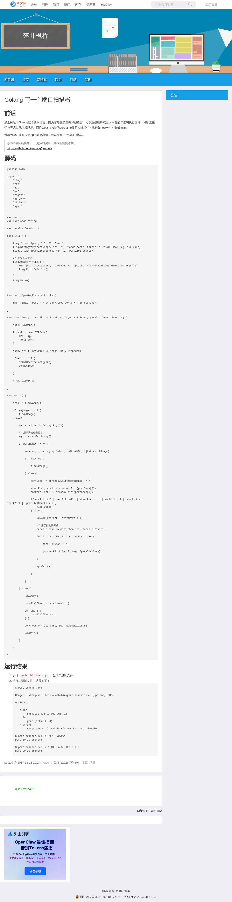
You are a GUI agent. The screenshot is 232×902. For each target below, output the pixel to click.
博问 (67, 4)
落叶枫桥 (35, 35)
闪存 (78, 4)
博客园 (9, 79)
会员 (34, 4)
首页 (25, 79)
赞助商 (91, 4)
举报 (92, 762)
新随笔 (42, 79)
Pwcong (47, 762)
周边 (45, 4)
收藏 (85, 762)
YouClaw (106, 4)
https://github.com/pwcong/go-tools (29, 148)
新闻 (56, 4)
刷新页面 (142, 811)
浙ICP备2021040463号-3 (140, 896)
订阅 (73, 79)
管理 (88, 79)
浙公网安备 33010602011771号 (98, 896)
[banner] (16, 4)
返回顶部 (156, 811)
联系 (58, 79)
